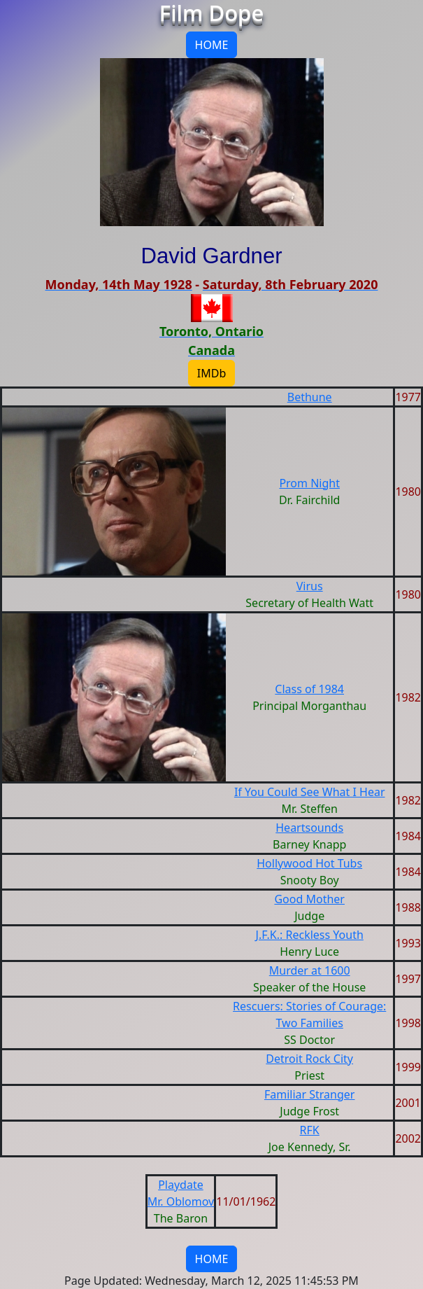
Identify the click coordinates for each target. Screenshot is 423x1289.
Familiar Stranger (309, 1094)
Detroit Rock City (309, 1058)
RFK (310, 1130)
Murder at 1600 (309, 970)
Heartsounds (309, 827)
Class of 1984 (309, 689)
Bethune (309, 397)
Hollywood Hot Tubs (309, 863)
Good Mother (309, 899)
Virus (309, 586)
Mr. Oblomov (181, 1201)
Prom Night (309, 483)
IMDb (211, 373)
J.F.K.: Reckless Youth (310, 934)
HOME (212, 45)
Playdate (180, 1184)
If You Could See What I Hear (309, 792)
